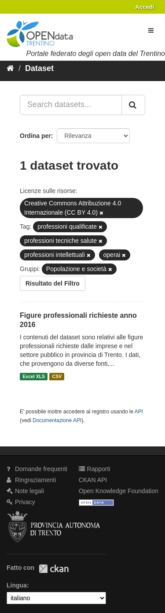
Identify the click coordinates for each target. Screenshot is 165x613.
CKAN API (93, 479)
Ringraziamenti (31, 479)
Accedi (144, 7)
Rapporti (94, 468)
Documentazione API (57, 420)
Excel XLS (33, 376)
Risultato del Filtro (53, 283)
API (139, 412)
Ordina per (35, 135)
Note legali (25, 490)
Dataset (39, 68)
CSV (57, 376)
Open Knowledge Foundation (118, 490)
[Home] (10, 68)
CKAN (54, 568)
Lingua (17, 585)
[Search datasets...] (71, 105)
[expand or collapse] (150, 30)
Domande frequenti (37, 468)
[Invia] (133, 105)
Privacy (21, 501)
